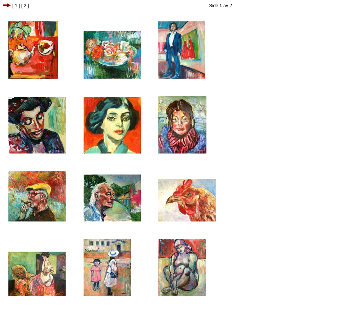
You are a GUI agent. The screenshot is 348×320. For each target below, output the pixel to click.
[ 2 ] (25, 5)
